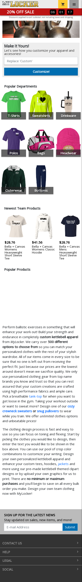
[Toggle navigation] (74, 4)
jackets (63, 464)
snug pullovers (48, 411)
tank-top (35, 396)
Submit (70, 527)
